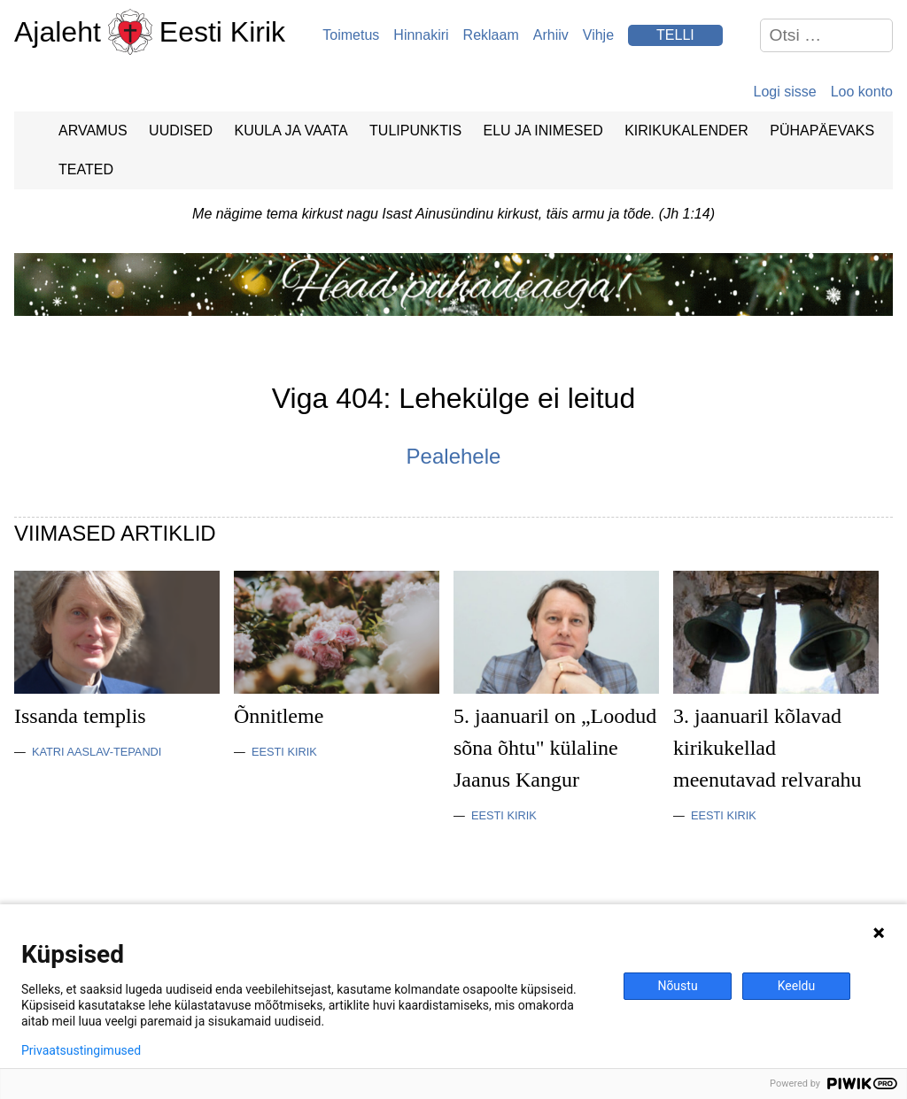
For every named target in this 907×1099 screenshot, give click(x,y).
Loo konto (862, 91)
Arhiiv (551, 34)
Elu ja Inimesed (543, 130)
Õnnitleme (278, 715)
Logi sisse (785, 91)
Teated (85, 169)
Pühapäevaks (822, 130)
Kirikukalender (686, 130)
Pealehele (454, 456)
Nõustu (677, 986)
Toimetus (350, 34)
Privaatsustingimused (81, 1050)
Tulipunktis (415, 130)
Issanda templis (80, 715)
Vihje (598, 34)
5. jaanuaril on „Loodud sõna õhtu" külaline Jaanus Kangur (555, 747)
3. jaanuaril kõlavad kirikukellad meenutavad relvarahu (767, 747)
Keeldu (796, 986)
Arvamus (93, 130)
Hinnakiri (420, 34)
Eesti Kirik (222, 32)
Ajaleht (57, 32)
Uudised (181, 130)
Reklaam (491, 34)
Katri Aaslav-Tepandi (97, 751)
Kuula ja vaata (291, 130)
